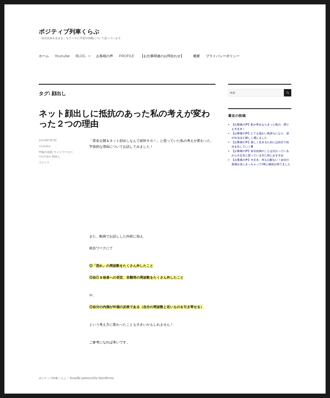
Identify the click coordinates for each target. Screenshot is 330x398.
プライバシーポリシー (223, 56)
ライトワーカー (63, 152)
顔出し (56, 156)
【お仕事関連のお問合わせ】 (163, 56)
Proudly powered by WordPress (92, 378)
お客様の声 (104, 56)
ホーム (44, 56)
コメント (44, 162)
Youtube (62, 56)
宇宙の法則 (45, 152)
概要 (196, 56)
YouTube (45, 156)
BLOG (81, 56)
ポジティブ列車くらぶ (69, 31)
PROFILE (126, 56)
